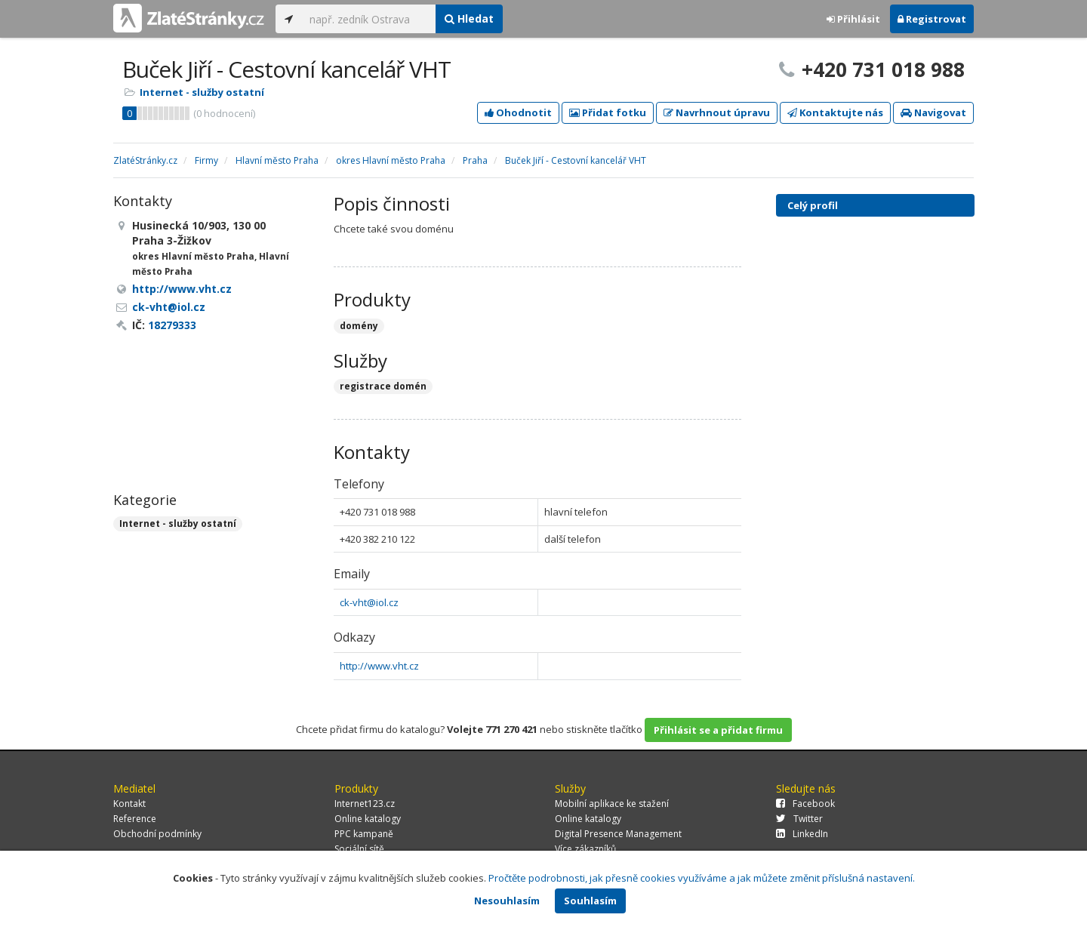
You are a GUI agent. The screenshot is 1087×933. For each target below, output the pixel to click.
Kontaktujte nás (835, 112)
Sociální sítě (359, 848)
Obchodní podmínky (157, 833)
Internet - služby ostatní (202, 92)
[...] (368, 19)
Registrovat (932, 19)
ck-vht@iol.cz (369, 602)
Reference (134, 818)
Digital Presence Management (618, 833)
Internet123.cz (364, 803)
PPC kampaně (363, 833)
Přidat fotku (607, 112)
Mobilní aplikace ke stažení (612, 803)
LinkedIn (802, 833)
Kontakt (129, 803)
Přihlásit (853, 19)
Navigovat (933, 112)
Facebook (805, 803)
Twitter (799, 818)
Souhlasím (590, 900)
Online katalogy (367, 818)
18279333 (172, 325)
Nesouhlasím (507, 900)
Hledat (469, 18)
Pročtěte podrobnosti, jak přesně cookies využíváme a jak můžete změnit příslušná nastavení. (701, 878)
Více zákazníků (585, 848)
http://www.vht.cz (379, 666)
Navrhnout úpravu (717, 112)
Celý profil (812, 205)
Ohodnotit (518, 112)
